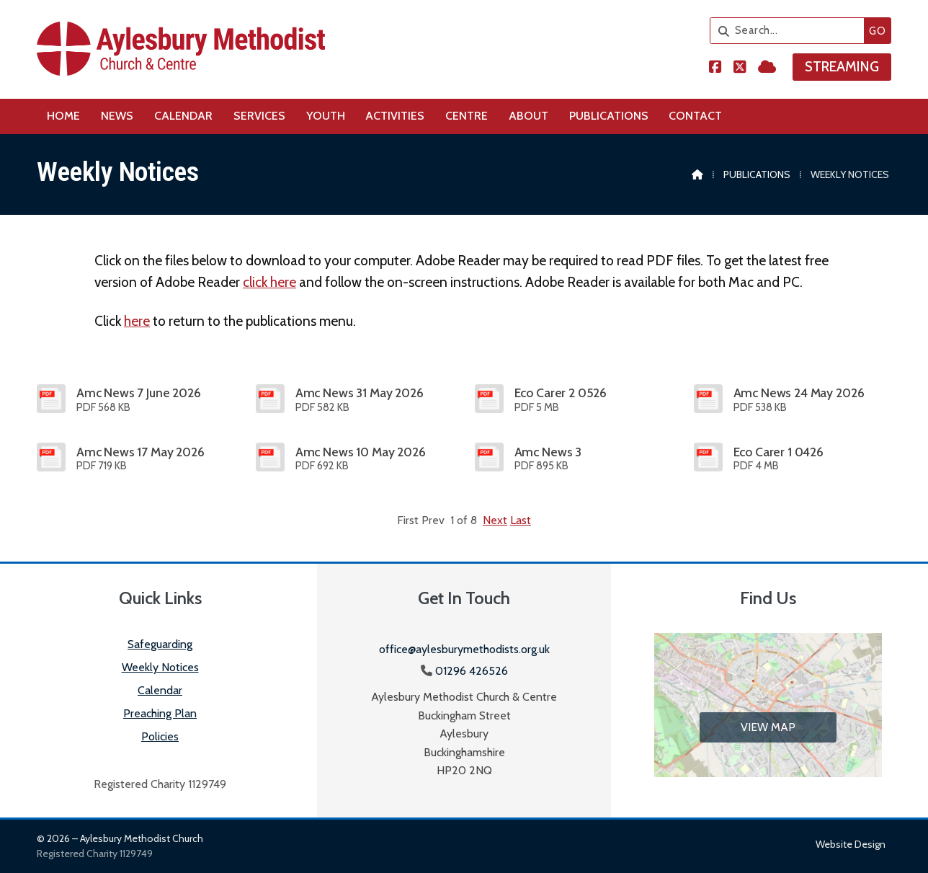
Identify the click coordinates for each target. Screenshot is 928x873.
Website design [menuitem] (850, 844)
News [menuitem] (117, 116)
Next (495, 520)
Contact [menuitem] (695, 116)
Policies (160, 736)
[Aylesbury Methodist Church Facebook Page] (715, 68)
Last (520, 520)
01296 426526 (471, 671)
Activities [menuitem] (394, 116)
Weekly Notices (160, 667)
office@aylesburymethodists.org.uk (464, 649)
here (137, 320)
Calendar (160, 690)
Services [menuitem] (259, 116)
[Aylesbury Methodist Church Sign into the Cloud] (767, 68)
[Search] (791, 30)
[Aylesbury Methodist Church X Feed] (739, 68)
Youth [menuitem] (325, 116)
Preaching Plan (160, 713)
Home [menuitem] (63, 116)
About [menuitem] (528, 116)
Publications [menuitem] (608, 116)
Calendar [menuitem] (183, 116)
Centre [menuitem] (466, 116)
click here (269, 282)
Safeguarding (160, 644)
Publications (756, 174)
